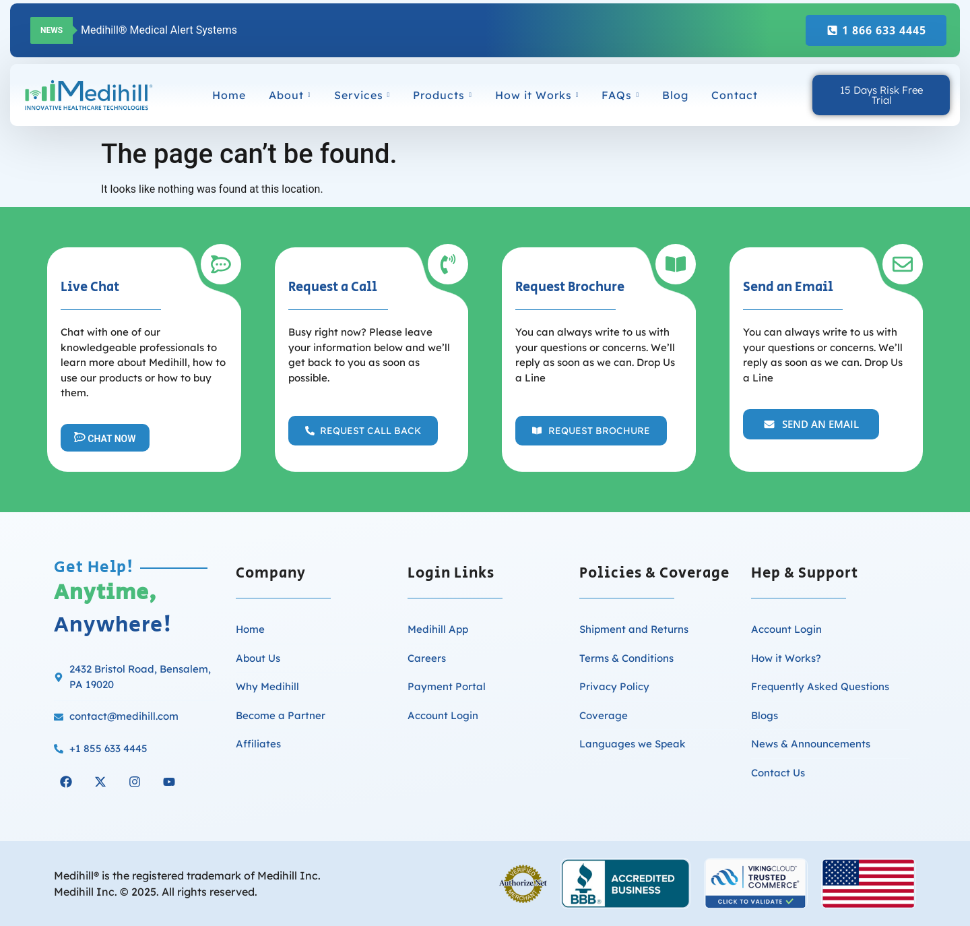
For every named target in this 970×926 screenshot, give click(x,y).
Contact (734, 95)
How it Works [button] (537, 95)
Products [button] (442, 95)
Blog (675, 95)
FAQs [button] (620, 95)
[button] (363, 430)
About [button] (290, 95)
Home (229, 95)
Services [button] (362, 95)
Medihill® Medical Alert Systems (159, 30)
